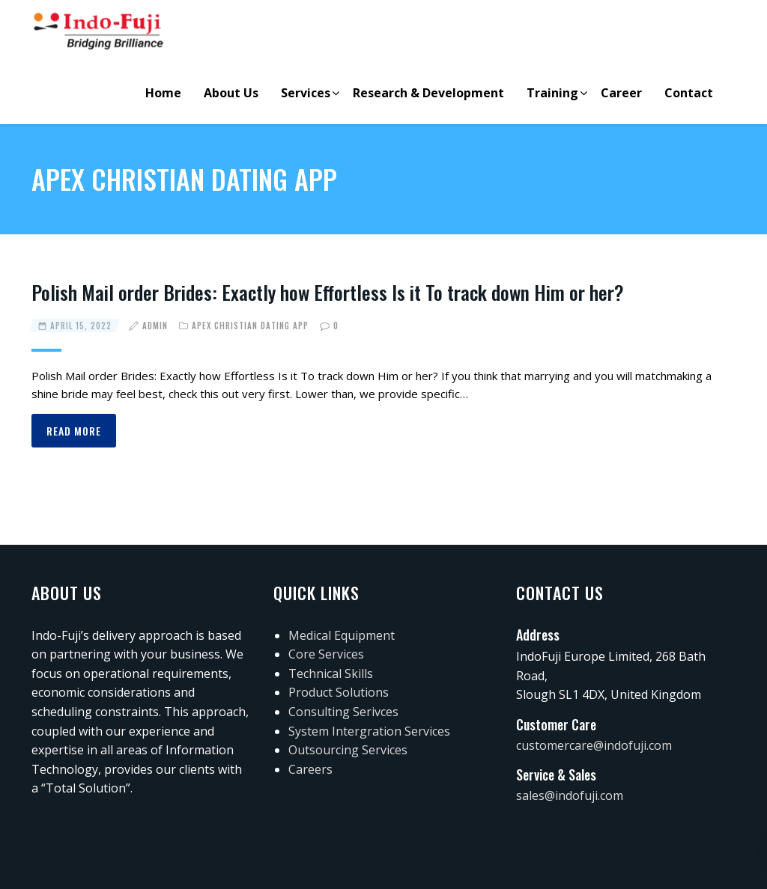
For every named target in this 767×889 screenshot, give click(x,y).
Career (621, 93)
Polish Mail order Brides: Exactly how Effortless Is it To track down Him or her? (327, 292)
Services (305, 93)
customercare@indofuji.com (594, 745)
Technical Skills (330, 673)
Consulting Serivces (343, 711)
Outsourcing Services (347, 750)
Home (163, 93)
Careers (310, 769)
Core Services (326, 654)
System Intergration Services (369, 731)
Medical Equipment (341, 635)
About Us (231, 93)
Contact (688, 93)
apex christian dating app (250, 326)
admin (155, 326)
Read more (73, 431)
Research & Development (428, 93)
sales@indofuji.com (569, 795)
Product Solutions (338, 692)
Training (552, 93)
